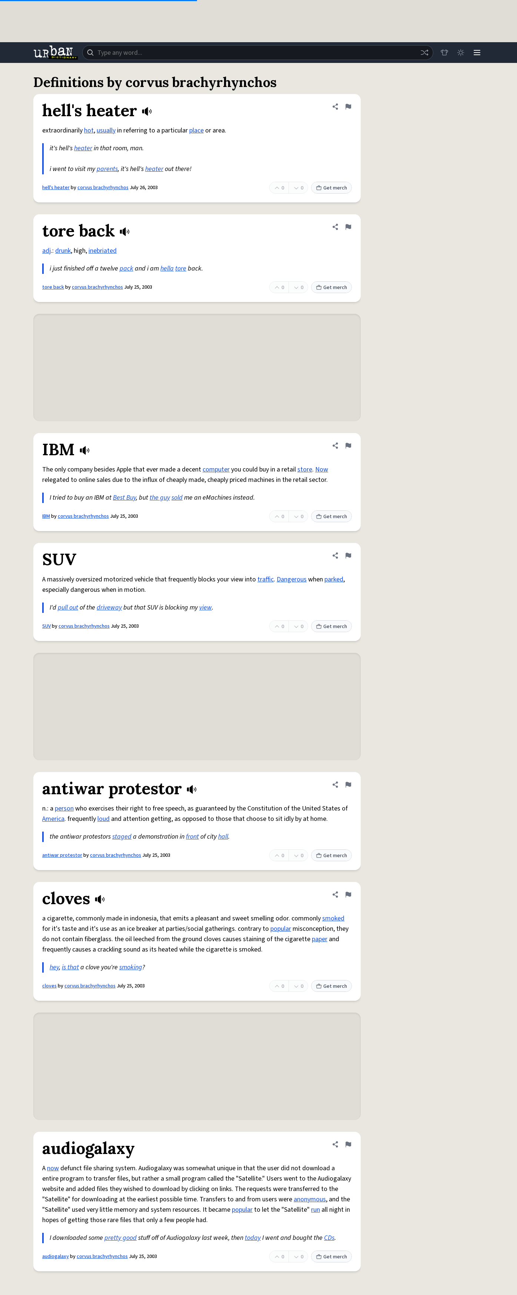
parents (107, 169)
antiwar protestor (62, 855)
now (53, 1168)
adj (46, 250)
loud (103, 818)
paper (319, 939)
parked (333, 579)
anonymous (310, 1199)
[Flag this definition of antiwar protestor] (348, 785)
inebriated (103, 250)
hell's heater (56, 187)
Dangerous (292, 579)
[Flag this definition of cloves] (348, 894)
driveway (109, 607)
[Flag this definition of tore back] (348, 227)
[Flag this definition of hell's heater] (348, 107)
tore (180, 268)
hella (167, 268)
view (205, 607)
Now (321, 469)
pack (126, 268)
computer (216, 469)
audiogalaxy (55, 1256)
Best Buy (124, 497)
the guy (160, 497)
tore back (53, 287)
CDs (329, 1237)
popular (280, 928)
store (304, 469)
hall (223, 836)
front (192, 836)
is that (70, 967)
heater (83, 148)
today (253, 1237)
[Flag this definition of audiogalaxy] (348, 1144)
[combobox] (257, 52)
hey (54, 967)
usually (106, 130)
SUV (46, 626)
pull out (68, 607)
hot (89, 130)
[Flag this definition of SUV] (348, 555)
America (53, 818)
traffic (265, 579)
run (315, 1209)
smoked (333, 918)
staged (121, 836)
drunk (63, 250)
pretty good (120, 1237)
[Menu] (477, 52)
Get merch (331, 188)
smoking (130, 967)
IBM (46, 516)
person (64, 808)
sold (177, 497)
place (196, 130)
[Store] (444, 52)
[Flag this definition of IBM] (348, 446)
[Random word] (424, 52)
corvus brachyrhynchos (103, 187)
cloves (49, 986)
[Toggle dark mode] (460, 52)
